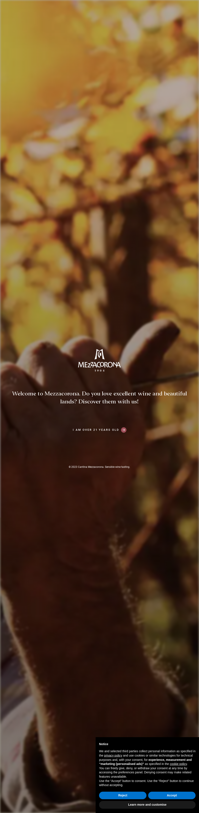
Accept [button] (172, 795)
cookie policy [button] (178, 764)
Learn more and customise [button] (147, 804)
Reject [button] (122, 795)
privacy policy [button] (113, 755)
